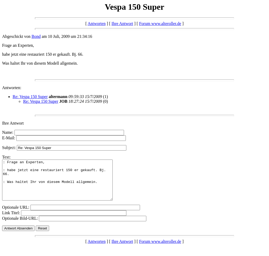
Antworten (96, 23)
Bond (36, 36)
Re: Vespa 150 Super (30, 96)
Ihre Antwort (122, 23)
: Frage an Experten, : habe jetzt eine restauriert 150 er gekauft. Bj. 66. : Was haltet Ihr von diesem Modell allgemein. (64, 184)
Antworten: (11, 87)
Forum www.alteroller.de (160, 23)
